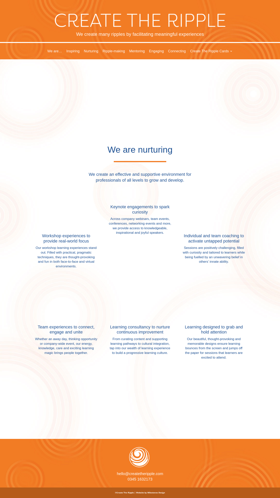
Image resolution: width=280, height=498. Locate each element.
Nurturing (91, 51)
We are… (54, 51)
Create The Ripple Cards (209, 51)
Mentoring (137, 51)
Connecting (177, 51)
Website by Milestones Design (150, 492)
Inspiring (73, 51)
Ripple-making (113, 51)
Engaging (156, 51)
